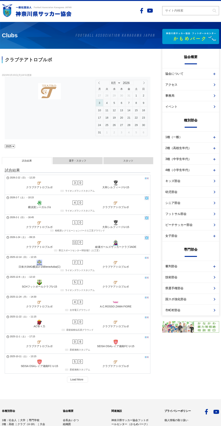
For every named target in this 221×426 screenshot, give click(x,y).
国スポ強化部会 (176, 299)
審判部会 (171, 266)
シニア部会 (172, 202)
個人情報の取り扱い (176, 364)
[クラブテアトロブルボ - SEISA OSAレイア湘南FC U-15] (77, 282)
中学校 (13, 372)
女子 (4, 380)
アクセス (171, 84)
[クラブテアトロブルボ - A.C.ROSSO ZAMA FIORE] (77, 257)
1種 (4, 364)
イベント (171, 106)
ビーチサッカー (14, 396)
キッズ (6, 392)
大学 (22, 364)
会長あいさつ (71, 364)
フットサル (40, 392)
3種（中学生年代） (178, 159)
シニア (26, 392)
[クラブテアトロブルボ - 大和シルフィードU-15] (77, 181)
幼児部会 (171, 192)
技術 (26, 384)
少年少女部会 (17, 376)
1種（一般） (173, 137)
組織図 (67, 368)
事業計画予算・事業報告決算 (80, 376)
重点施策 (68, 384)
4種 (4, 376)
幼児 (16, 392)
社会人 (13, 364)
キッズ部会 (172, 181)
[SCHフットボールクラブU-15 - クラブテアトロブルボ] (77, 244)
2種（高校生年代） (178, 148)
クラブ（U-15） (29, 372)
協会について (174, 73)
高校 (11, 368)
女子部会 (171, 235)
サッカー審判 (34, 396)
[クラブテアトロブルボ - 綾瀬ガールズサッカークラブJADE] (77, 219)
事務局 (169, 95)
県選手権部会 (174, 288)
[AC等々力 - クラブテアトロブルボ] (77, 270)
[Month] (115, 83)
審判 (35, 384)
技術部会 (171, 277)
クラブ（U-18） (26, 368)
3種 (4, 372)
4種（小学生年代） (178, 170)
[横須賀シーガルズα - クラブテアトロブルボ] (77, 194)
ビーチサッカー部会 (179, 224)
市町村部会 (172, 310)
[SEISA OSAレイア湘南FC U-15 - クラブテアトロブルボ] (77, 295)
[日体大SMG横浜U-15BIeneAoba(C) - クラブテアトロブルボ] (77, 232)
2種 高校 (22, 380)
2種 (4, 368)
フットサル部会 (176, 213)
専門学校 (34, 364)
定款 (65, 372)
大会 (42, 368)
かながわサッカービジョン (79, 380)
